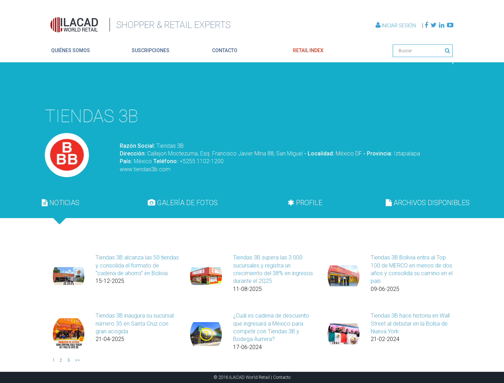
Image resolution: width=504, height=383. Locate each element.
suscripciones (150, 50)
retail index (308, 50)
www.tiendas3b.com (145, 169)
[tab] (60, 203)
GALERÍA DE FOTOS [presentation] (183, 203)
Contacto (281, 377)
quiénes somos (70, 50)
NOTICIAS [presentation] (60, 203)
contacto (224, 50)
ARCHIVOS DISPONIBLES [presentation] (428, 203)
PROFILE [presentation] (305, 203)
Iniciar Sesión (396, 25)
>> (77, 360)
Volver (437, 86)
